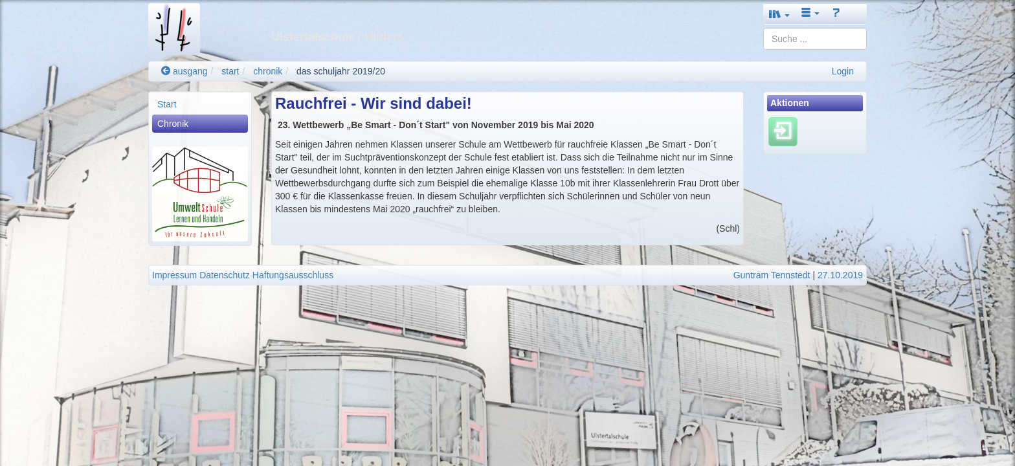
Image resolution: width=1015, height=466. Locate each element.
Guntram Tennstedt (771, 275)
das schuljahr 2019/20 (340, 71)
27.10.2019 (840, 275)
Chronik (172, 123)
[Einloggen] (783, 131)
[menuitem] (200, 104)
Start (167, 104)
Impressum (174, 275)
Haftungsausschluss (292, 275)
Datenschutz (224, 275)
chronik (267, 71)
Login (843, 71)
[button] (779, 14)
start (230, 71)
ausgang (184, 71)
